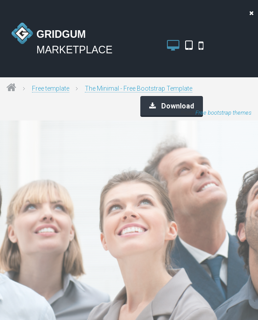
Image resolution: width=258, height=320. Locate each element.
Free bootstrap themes (223, 112)
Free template (50, 88)
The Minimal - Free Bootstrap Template (138, 88)
